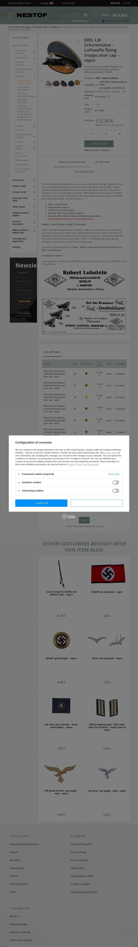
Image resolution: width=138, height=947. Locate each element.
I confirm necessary (41, 502)
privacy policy (110, 452)
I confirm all (96, 502)
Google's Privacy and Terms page (83, 464)
